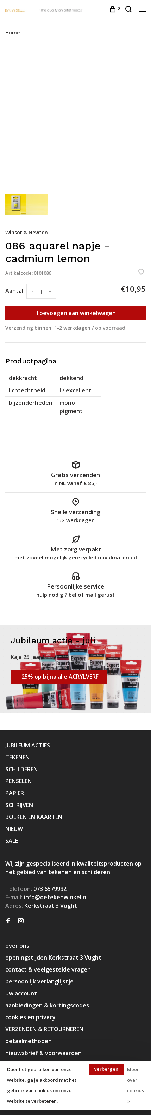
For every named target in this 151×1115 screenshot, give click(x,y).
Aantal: (15, 291)
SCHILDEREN (21, 769)
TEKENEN (17, 757)
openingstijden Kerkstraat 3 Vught (53, 957)
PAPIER (14, 793)
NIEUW (14, 829)
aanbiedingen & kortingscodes (47, 1005)
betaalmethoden (28, 1041)
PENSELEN (18, 781)
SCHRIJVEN (19, 805)
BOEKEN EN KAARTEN (33, 817)
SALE (11, 841)
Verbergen (106, 1069)
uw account (21, 993)
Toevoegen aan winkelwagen (76, 313)
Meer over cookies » (135, 1085)
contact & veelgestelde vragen (48, 969)
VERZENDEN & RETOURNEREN (44, 1029)
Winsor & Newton (26, 232)
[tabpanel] (75, 119)
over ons (17, 945)
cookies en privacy (30, 1017)
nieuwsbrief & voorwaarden (43, 1053)
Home (12, 32)
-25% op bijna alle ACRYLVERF (59, 676)
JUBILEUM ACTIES (27, 745)
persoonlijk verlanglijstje (39, 981)
